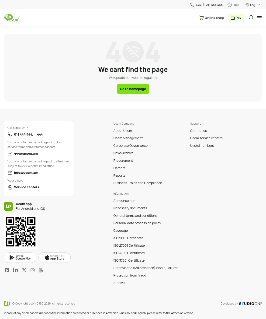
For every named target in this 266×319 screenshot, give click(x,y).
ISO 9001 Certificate (128, 238)
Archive (118, 282)
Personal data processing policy (137, 223)
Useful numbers (202, 145)
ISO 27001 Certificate (129, 245)
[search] (251, 17)
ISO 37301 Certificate (129, 260)
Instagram (32, 270)
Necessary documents (130, 208)
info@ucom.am (26, 172)
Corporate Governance (130, 145)
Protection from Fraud (129, 275)
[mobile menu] (259, 17)
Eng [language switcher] (253, 5)
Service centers (26, 187)
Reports (119, 175)
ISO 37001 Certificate (129, 253)
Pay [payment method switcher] (238, 17)
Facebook (7, 270)
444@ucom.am (26, 153)
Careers (119, 168)
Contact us (198, 130)
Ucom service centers (206, 138)
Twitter (24, 270)
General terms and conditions (135, 215)
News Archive (123, 153)
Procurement (123, 160)
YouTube (41, 270)
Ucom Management (128, 138)
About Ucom (122, 130)
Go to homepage (133, 89)
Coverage (120, 230)
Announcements (125, 200)
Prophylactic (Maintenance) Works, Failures (145, 268)
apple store (54, 257)
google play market (20, 257)
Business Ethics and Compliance (137, 183)
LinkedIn (15, 270)
